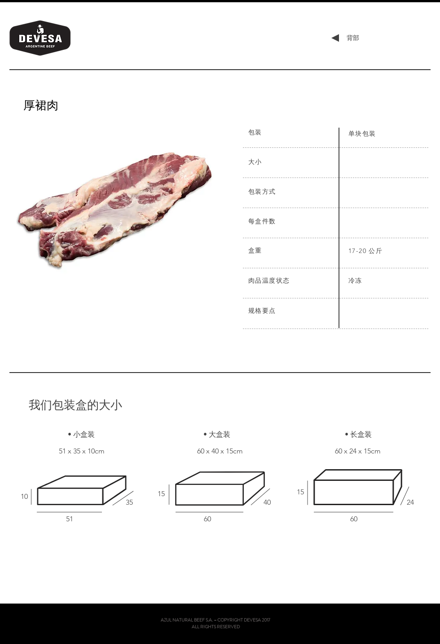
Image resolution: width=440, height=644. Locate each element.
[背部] (352, 38)
